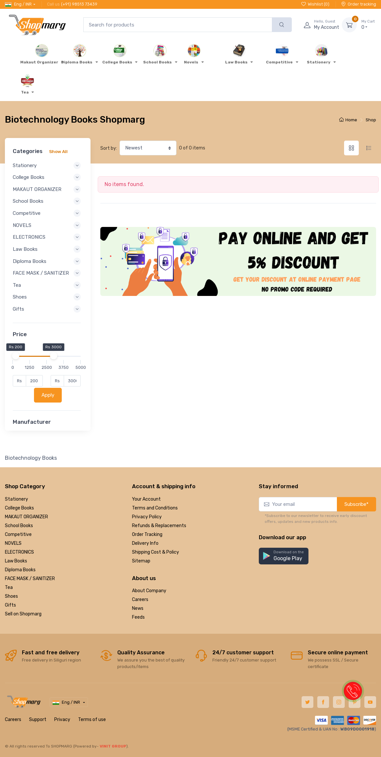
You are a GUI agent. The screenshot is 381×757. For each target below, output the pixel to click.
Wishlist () (315, 4)
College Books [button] (48, 177)
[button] (283, 556)
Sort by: (108, 148)
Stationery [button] (48, 165)
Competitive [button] (48, 213)
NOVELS (13, 543)
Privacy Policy (147, 517)
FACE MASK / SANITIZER (30, 578)
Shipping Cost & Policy (155, 552)
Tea (9, 587)
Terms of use (92, 719)
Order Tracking (147, 534)
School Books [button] (48, 201)
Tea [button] (48, 291)
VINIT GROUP (113, 746)
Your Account (146, 499)
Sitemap (141, 561)
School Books (19, 525)
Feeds (138, 617)
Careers (140, 599)
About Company (149, 591)
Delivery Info (145, 543)
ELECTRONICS (19, 552)
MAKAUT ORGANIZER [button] (48, 189)
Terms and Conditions (155, 508)
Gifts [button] (48, 314)
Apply (48, 401)
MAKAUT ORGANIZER (26, 517)
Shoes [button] (48, 302)
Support (37, 719)
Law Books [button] (48, 249)
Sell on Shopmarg (23, 614)
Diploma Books (20, 570)
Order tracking (358, 4)
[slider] (17, 361)
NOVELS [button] (48, 225)
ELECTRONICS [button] (48, 237)
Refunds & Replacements (159, 525)
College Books (19, 508)
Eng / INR (18, 4)
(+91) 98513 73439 (79, 4)
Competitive (18, 534)
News (137, 608)
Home (348, 119)
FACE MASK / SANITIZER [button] (48, 276)
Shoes (11, 596)
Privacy (62, 719)
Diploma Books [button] (48, 261)
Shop (371, 119)
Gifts (10, 605)
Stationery (16, 499)
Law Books (16, 561)
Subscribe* (356, 504)
